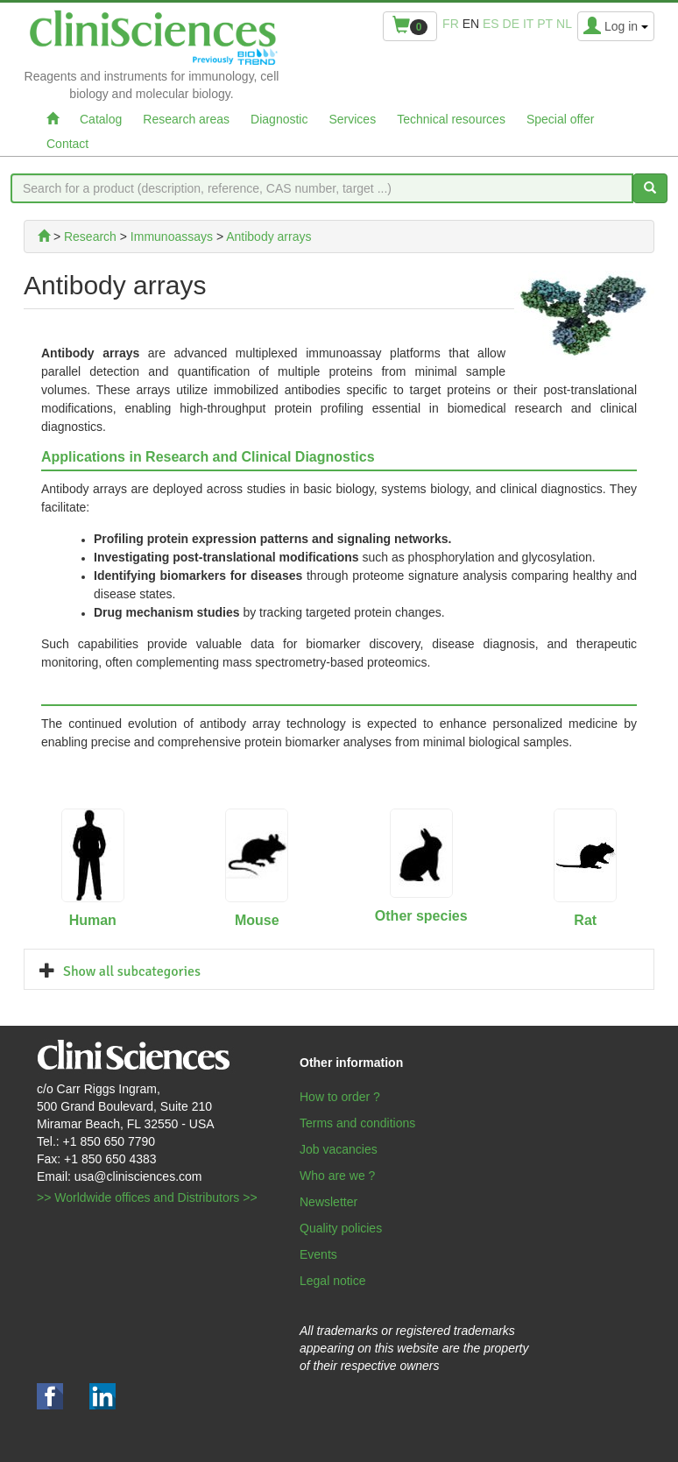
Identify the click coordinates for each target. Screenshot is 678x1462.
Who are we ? (337, 1176)
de (511, 24)
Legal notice (333, 1281)
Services (352, 119)
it (528, 24)
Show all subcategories (132, 971)
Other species (421, 915)
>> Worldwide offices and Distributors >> (147, 1197)
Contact (67, 144)
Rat (585, 920)
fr (450, 24)
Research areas (186, 119)
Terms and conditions (357, 1123)
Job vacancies (339, 1149)
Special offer (560, 119)
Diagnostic (279, 119)
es (491, 24)
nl (564, 24)
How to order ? (340, 1097)
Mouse (257, 920)
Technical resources (451, 119)
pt (545, 24)
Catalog (101, 119)
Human (93, 920)
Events (318, 1254)
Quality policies (341, 1228)
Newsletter (328, 1202)
